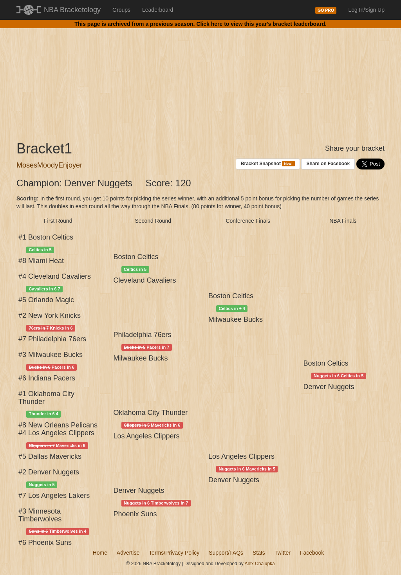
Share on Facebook (328, 163)
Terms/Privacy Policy (174, 553)
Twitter (283, 553)
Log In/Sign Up (366, 10)
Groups (121, 10)
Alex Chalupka (259, 563)
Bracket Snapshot (268, 164)
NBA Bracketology (72, 10)
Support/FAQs (226, 553)
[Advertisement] (200, 78)
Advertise (128, 553)
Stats (259, 553)
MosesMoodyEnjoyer (49, 165)
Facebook (312, 553)
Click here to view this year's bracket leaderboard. (261, 24)
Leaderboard (157, 10)
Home (100, 553)
